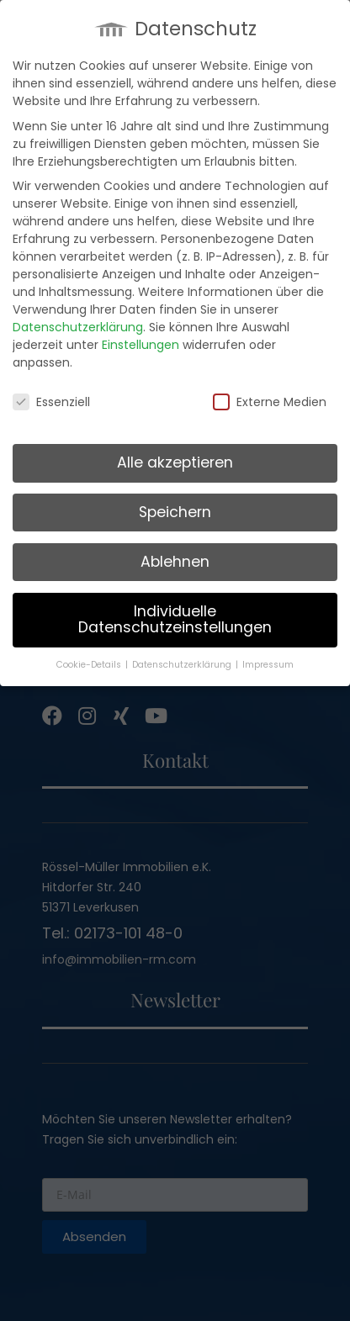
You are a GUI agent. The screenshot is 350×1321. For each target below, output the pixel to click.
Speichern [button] (175, 508)
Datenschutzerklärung (78, 322)
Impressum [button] (268, 660)
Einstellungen (140, 340)
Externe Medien (269, 398)
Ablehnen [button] (175, 557)
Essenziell (51, 398)
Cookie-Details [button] (90, 660)
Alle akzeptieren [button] (175, 458)
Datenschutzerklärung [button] (183, 660)
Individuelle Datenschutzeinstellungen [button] (175, 615)
